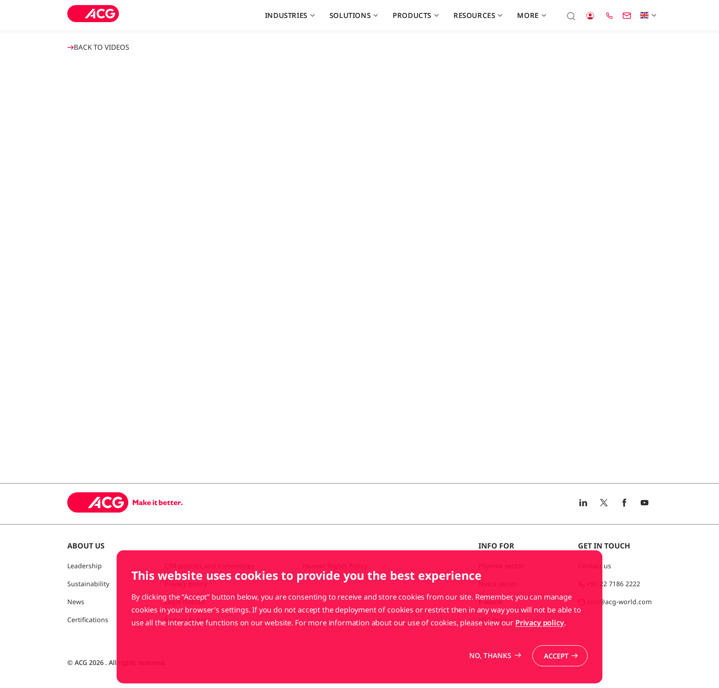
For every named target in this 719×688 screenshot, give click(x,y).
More (530, 15)
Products (414, 15)
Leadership (84, 565)
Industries (288, 15)
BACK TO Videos (98, 47)
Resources (477, 15)
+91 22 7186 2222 (613, 583)
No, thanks (489, 655)
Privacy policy (539, 623)
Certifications (87, 619)
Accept (556, 655)
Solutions (353, 15)
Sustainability (88, 583)
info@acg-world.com (619, 601)
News (75, 601)
